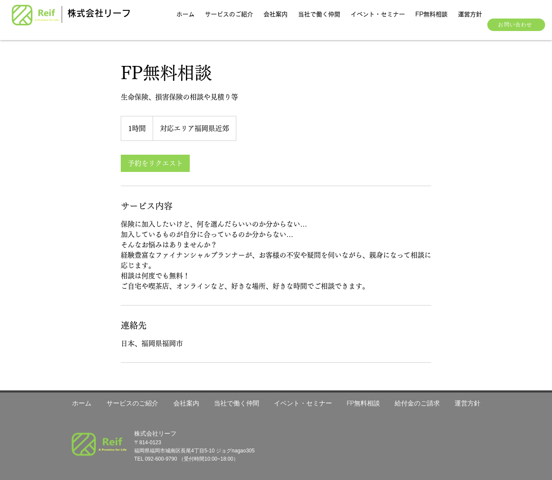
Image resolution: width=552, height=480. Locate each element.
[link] (155, 163)
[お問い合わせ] (516, 25)
